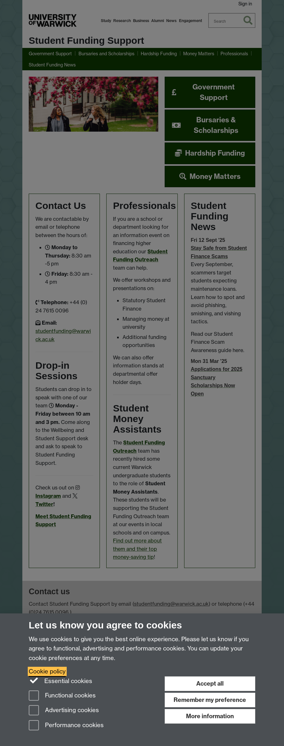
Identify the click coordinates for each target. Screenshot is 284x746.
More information (210, 716)
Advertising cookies (64, 711)
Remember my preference (210, 700)
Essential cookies (60, 680)
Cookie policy (47, 671)
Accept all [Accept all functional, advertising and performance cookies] (210, 683)
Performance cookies (66, 726)
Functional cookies (62, 696)
